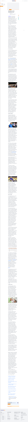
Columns (22, 418)
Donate (3, 419)
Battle (9, 380)
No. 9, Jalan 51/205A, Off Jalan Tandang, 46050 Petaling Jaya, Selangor (24, 415)
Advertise (3, 416)
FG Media (8, 414)
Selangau (9, 260)
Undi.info (8, 415)
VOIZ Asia (8, 413)
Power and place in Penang (11, 388)
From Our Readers (22, 419)
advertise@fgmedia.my (16, 419)
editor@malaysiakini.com (16, 416)
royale (11, 380)
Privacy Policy (8, 419)
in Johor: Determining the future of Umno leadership (12, 381)
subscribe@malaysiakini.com (17, 413)
